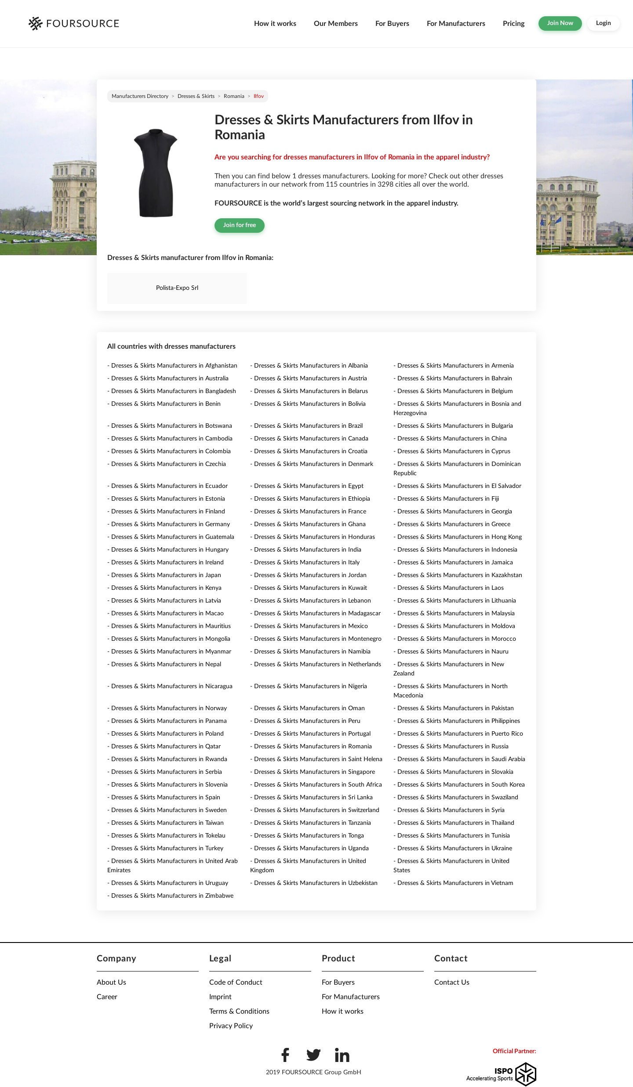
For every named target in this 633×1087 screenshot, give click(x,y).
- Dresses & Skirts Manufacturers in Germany (168, 524)
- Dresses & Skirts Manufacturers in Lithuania (454, 601)
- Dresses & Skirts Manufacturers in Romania (311, 747)
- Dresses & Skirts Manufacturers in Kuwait (308, 588)
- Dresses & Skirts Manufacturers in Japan (164, 575)
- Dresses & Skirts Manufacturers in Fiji (446, 499)
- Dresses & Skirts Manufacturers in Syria (449, 810)
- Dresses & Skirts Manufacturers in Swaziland (455, 797)
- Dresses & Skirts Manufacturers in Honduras (312, 537)
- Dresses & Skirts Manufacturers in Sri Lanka (311, 797)
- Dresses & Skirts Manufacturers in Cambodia (170, 439)
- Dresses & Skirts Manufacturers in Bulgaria (453, 426)
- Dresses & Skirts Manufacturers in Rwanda (167, 759)
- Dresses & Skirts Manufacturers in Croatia (308, 451)
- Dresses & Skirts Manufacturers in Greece (451, 524)
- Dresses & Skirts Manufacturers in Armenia (453, 366)
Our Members (336, 23)
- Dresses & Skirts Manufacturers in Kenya (164, 588)
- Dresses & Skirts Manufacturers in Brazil (306, 426)
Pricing (513, 23)
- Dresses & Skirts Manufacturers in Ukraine (452, 848)
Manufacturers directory (140, 96)
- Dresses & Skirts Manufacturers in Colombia (169, 451)
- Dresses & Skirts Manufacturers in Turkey (165, 848)
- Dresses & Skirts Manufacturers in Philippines (456, 721)
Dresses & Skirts (196, 96)
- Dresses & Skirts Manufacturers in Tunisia (451, 836)
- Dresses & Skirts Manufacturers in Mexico (309, 626)
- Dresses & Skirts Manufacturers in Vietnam (453, 883)
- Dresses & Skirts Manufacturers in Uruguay (167, 883)
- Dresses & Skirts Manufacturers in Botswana (169, 426)
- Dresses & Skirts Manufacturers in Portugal (310, 734)
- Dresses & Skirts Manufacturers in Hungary (168, 550)
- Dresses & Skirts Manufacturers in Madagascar (315, 613)
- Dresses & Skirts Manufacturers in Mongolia (168, 639)
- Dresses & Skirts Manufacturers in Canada (309, 439)
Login (603, 23)
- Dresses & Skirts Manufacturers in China (450, 439)
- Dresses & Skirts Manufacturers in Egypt (307, 486)
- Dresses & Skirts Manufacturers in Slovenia (167, 785)
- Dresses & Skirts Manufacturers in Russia (451, 747)
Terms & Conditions (239, 1011)
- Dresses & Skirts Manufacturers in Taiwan (165, 823)
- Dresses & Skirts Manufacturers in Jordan (308, 575)
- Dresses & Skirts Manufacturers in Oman (307, 708)
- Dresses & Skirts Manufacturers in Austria (308, 379)
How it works (275, 23)
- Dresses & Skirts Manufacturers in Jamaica (453, 563)
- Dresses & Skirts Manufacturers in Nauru (451, 652)
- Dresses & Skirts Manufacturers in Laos (448, 588)
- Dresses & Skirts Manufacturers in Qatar (164, 747)
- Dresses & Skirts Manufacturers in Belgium (453, 391)
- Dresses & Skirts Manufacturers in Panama (167, 721)
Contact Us (451, 982)
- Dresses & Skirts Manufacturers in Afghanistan (172, 366)
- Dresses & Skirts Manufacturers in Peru (305, 721)
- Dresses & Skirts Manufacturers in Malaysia (454, 613)
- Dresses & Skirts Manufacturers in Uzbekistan (314, 883)
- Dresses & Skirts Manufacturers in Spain (163, 797)
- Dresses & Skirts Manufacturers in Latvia (164, 601)
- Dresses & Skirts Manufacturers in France (308, 512)
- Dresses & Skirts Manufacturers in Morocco (454, 639)
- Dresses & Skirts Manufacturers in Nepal (164, 664)
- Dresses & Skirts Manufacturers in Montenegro (316, 639)
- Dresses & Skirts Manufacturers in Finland (166, 512)
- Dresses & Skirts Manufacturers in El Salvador (457, 486)
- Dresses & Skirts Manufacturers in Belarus (309, 391)
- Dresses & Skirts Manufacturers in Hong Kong (457, 537)
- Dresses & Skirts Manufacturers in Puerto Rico (458, 734)
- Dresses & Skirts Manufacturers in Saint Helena (316, 759)
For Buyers (392, 23)
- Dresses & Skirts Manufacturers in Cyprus (451, 451)
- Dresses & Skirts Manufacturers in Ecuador (167, 486)
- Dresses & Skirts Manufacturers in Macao (165, 613)
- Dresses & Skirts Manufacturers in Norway (167, 708)
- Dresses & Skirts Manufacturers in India (305, 550)
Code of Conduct (235, 982)
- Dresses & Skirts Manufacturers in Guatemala (170, 537)
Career (107, 996)
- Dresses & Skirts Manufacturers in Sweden (167, 810)
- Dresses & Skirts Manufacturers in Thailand (453, 823)
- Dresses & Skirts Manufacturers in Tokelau (166, 836)
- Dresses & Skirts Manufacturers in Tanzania (310, 823)
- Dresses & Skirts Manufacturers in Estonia (166, 499)
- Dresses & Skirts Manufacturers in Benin (164, 404)
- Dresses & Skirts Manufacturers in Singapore (312, 772)
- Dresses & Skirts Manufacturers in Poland (165, 734)
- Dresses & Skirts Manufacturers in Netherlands (315, 664)
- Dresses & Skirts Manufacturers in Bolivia (308, 404)
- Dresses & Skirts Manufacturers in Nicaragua (170, 686)
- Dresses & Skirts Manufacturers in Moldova (454, 626)
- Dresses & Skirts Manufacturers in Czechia (166, 464)
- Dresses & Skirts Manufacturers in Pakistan (453, 708)
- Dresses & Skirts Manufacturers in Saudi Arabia (459, 759)
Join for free (239, 225)
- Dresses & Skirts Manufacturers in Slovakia (453, 772)
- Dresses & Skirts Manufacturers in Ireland (165, 563)
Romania (234, 96)
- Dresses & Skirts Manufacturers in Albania (309, 366)
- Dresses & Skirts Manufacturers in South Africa (316, 785)
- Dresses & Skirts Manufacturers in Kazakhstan (457, 575)
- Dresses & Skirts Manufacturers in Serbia (164, 772)
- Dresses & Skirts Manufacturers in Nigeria (308, 686)
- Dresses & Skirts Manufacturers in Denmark (311, 464)
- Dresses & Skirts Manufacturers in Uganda (309, 848)
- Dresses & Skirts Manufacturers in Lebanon (310, 601)
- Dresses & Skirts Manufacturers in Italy (305, 563)
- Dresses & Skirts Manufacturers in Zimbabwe (170, 896)
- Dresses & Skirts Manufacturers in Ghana (308, 524)
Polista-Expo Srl (177, 288)
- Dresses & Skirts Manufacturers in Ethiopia (310, 499)
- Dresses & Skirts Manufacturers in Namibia (310, 652)
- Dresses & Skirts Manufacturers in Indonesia (455, 550)
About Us (111, 982)
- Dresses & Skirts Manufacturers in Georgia (452, 512)
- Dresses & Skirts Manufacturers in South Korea (459, 785)
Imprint (220, 996)
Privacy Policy (231, 1025)
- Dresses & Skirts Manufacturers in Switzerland (314, 810)
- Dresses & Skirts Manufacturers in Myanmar (169, 652)
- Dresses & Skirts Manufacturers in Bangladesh (171, 391)
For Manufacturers (456, 23)
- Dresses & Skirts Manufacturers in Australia (168, 379)
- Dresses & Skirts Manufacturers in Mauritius (169, 626)
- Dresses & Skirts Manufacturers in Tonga (307, 836)
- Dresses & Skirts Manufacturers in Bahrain (452, 379)
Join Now (560, 23)
